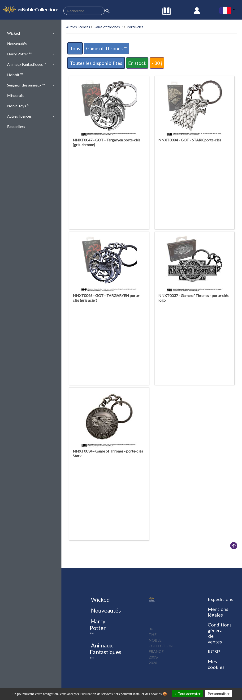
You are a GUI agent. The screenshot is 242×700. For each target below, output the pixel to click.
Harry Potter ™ (98, 628)
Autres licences (78, 27)
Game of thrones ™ (108, 27)
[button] (31, 33)
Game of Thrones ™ (106, 48)
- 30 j (157, 63)
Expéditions (220, 599)
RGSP (214, 651)
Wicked (100, 599)
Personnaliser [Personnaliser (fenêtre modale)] (219, 693)
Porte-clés (135, 27)
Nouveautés (105, 610)
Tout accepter (187, 693)
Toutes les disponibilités (96, 63)
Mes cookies (216, 664)
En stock (137, 63)
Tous (75, 48)
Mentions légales (218, 612)
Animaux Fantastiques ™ (105, 652)
